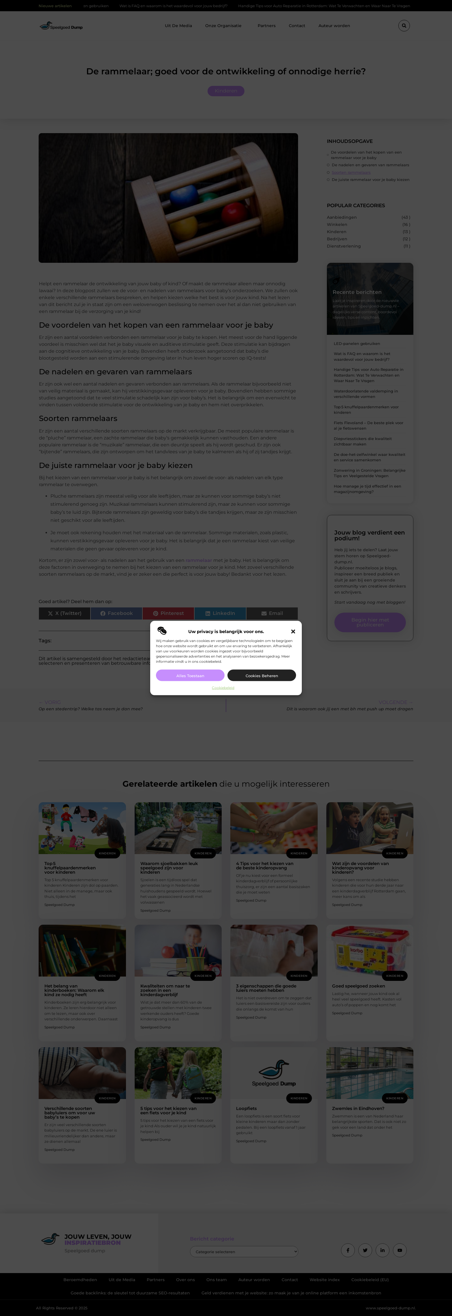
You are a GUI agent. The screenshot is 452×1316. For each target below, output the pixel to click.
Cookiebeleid (223, 688)
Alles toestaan (190, 675)
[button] (293, 632)
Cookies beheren (262, 675)
